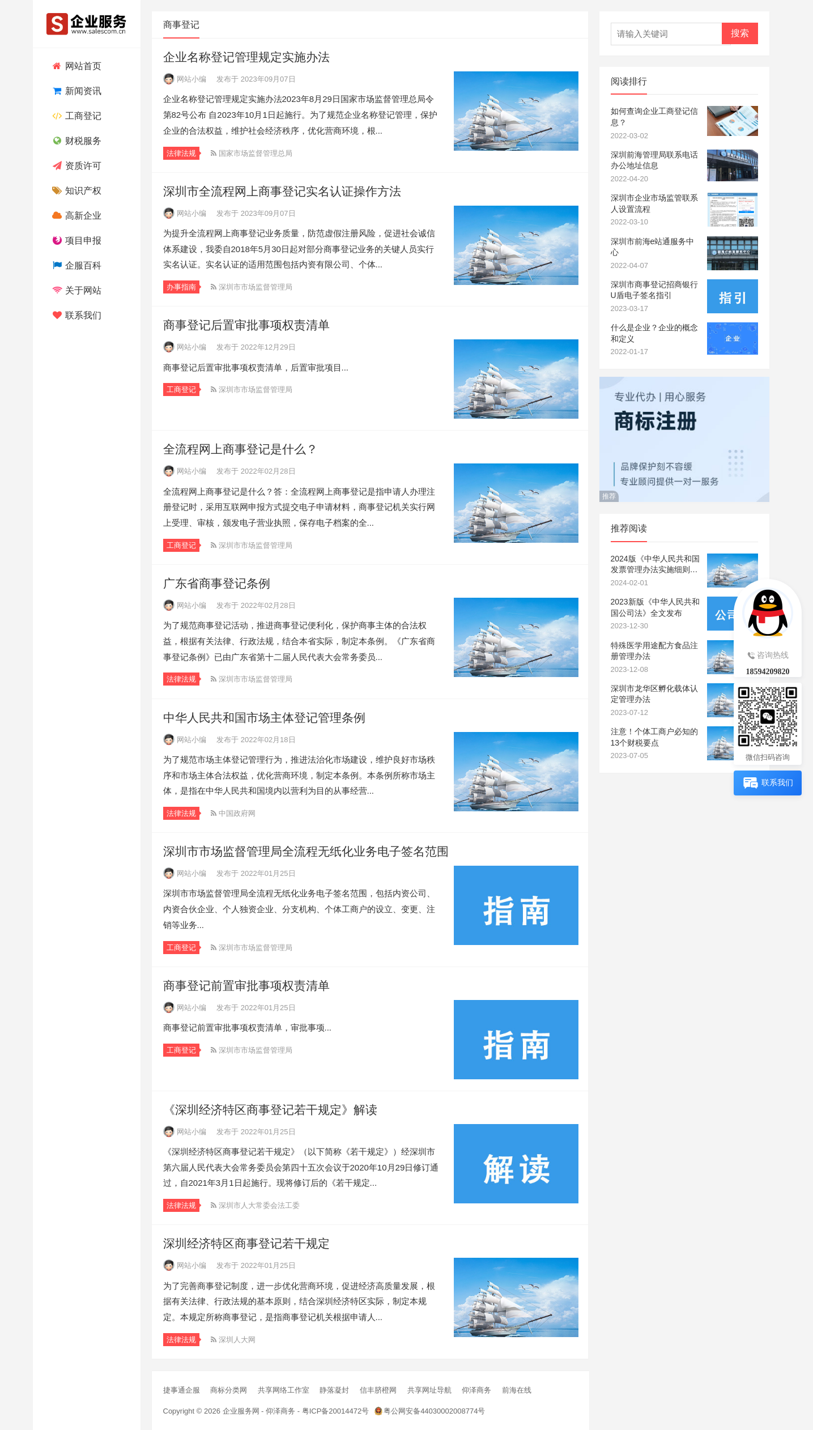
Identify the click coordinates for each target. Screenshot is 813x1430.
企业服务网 (241, 1411)
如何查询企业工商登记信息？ (654, 117)
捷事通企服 (181, 1390)
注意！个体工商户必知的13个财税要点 (654, 737)
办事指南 (181, 287)
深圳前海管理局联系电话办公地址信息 (654, 160)
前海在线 (516, 1390)
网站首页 (75, 66)
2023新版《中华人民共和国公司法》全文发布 (655, 607)
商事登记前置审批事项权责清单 (246, 985)
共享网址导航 (429, 1390)
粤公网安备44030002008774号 (434, 1411)
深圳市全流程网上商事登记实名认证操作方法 (282, 191)
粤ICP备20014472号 (335, 1411)
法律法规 (181, 153)
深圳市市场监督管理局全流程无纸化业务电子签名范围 (306, 851)
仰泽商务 (476, 1390)
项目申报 (75, 240)
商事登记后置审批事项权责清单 (246, 324)
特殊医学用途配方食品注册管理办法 (654, 651)
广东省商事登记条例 (216, 583)
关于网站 (75, 290)
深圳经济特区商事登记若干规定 (246, 1243)
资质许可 (75, 166)
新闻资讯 (75, 91)
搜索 (740, 33)
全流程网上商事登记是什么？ (240, 449)
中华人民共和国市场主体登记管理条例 (264, 717)
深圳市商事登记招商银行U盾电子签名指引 (654, 290)
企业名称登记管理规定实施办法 (246, 56)
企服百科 (75, 265)
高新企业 (75, 215)
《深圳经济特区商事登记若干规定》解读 (270, 1109)
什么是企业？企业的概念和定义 (654, 333)
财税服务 (75, 141)
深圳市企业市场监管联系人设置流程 (654, 203)
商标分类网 (228, 1390)
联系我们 (75, 315)
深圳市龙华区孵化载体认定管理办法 (654, 694)
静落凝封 (334, 1390)
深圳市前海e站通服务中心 (653, 247)
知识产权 (75, 190)
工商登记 (75, 116)
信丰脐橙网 (378, 1390)
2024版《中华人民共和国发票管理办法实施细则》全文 (655, 565)
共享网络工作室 (283, 1390)
